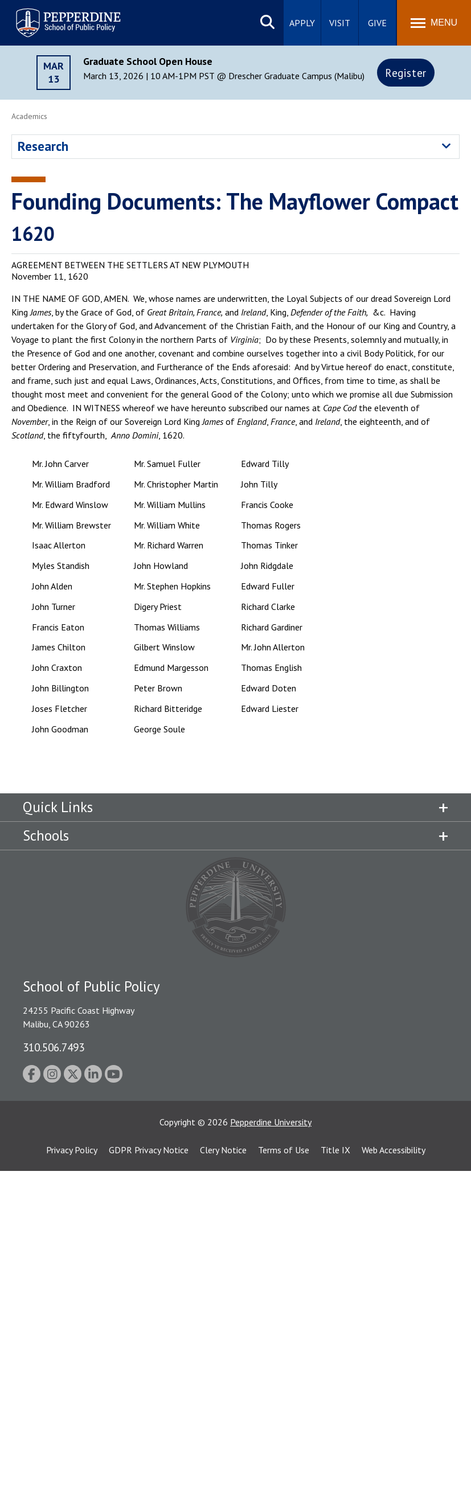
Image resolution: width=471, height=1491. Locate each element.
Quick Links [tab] (58, 807)
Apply (302, 22)
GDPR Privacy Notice (149, 1150)
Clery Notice (223, 1150)
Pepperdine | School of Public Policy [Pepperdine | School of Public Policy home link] (57, 15)
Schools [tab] (46, 835)
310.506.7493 (53, 1047)
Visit (339, 22)
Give (377, 22)
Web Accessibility (393, 1150)
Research (43, 146)
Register (406, 72)
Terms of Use (283, 1150)
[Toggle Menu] (434, 23)
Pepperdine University (271, 1122)
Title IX (335, 1150)
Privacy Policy (71, 1150)
